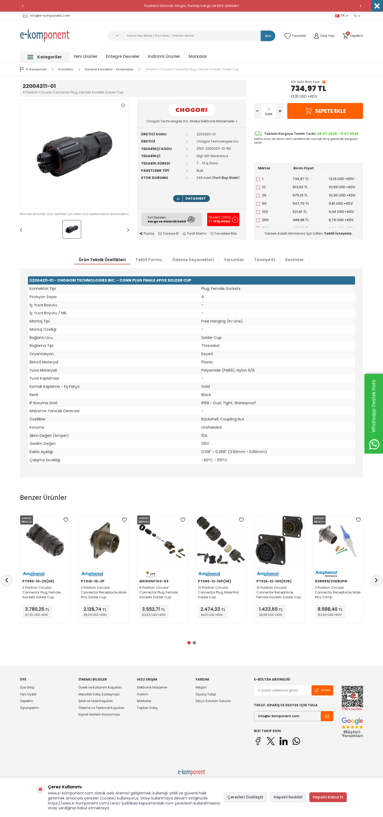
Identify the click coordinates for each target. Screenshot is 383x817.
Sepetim (26, 701)
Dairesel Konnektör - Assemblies (109, 69)
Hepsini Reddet (288, 797)
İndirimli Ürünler (164, 56)
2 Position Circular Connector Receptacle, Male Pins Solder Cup (103, 592)
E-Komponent (33, 69)
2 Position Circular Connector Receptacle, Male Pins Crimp (337, 592)
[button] (22, 5)
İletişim (201, 687)
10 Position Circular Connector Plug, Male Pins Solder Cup (218, 592)
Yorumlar (234, 260)
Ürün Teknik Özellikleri (102, 260)
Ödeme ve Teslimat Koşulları (101, 708)
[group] (74, 154)
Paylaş (147, 233)
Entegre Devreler (123, 56)
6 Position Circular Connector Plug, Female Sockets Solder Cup (158, 592)
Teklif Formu (148, 260)
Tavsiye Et (168, 233)
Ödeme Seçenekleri (193, 260)
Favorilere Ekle (223, 233)
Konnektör (65, 69)
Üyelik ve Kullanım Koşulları (100, 687)
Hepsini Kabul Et (328, 797)
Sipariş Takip (205, 694)
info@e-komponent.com (46, 15)
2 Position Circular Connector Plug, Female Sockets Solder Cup (41, 592)
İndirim (142, 694)
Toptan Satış (147, 708)
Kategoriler (44, 57)
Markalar (198, 56)
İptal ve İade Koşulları (95, 701)
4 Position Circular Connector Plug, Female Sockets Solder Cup (192, 69)
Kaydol (322, 690)
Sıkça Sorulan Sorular (213, 701)
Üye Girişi (27, 687)
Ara (268, 35)
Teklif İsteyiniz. (338, 233)
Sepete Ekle (325, 111)
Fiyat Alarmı (194, 233)
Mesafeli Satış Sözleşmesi (98, 694)
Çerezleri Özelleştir (245, 797)
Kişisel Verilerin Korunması (99, 714)
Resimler (294, 260)
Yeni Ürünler (85, 56)
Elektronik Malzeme (152, 687)
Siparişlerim (29, 708)
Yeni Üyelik (28, 694)
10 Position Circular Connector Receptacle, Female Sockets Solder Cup (278, 592)
